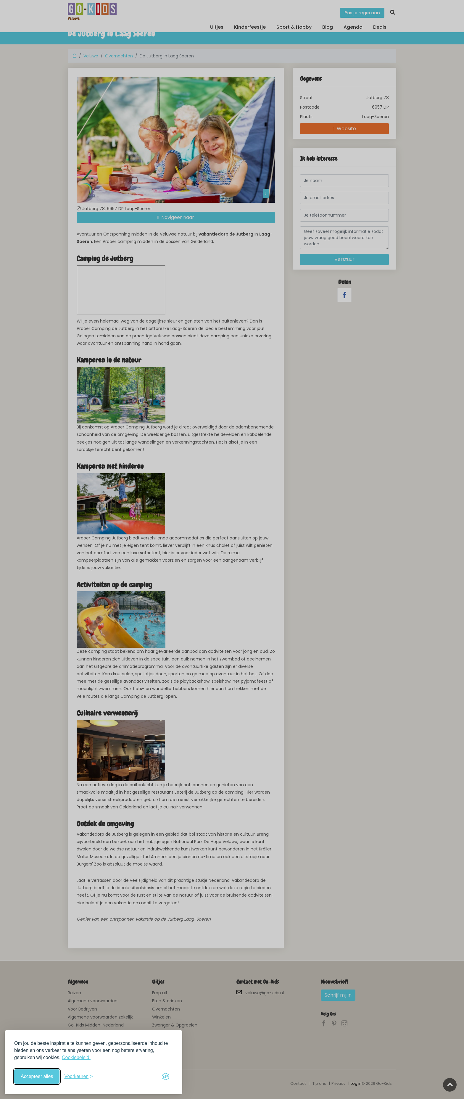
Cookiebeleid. (76, 1057)
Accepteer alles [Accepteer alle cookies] (37, 1076)
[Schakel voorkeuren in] (78, 1076)
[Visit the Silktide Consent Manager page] (166, 1076)
